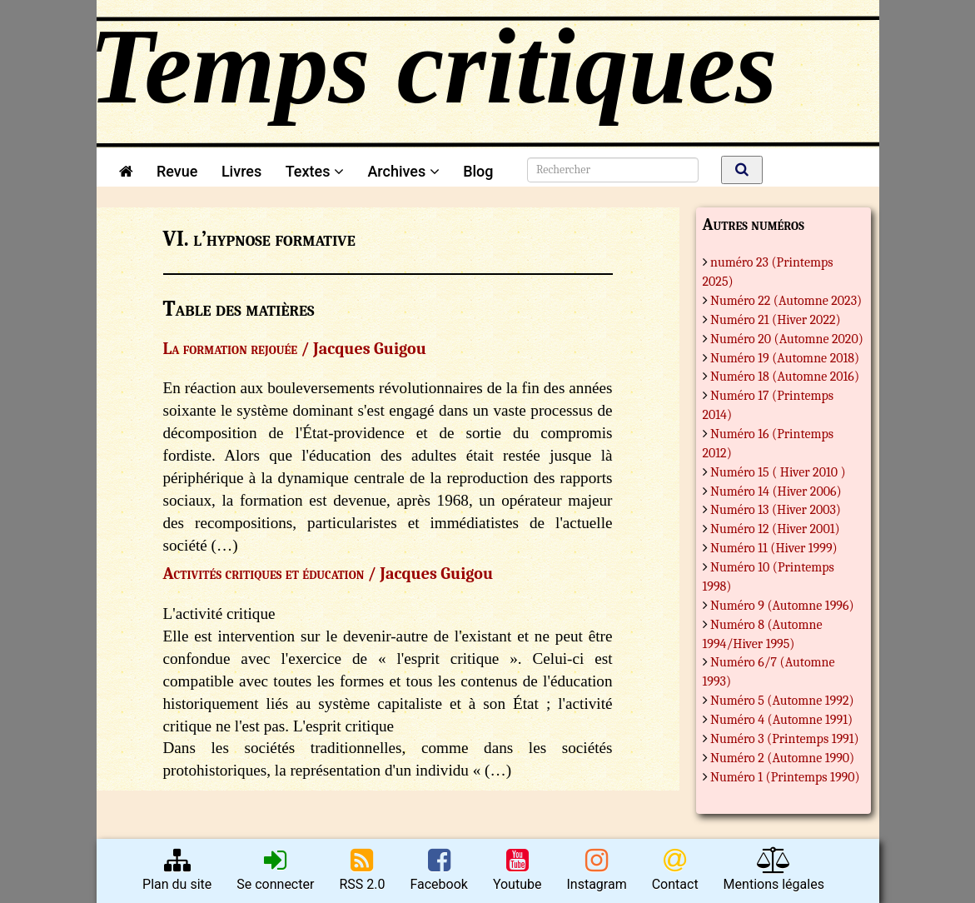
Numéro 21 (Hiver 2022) (775, 319)
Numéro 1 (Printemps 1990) (785, 777)
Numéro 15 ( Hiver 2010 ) (778, 472)
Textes (315, 171)
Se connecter (275, 869)
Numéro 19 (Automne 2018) (784, 358)
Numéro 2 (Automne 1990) (782, 758)
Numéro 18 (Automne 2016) (784, 376)
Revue (177, 171)
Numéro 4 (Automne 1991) (781, 719)
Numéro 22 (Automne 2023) (786, 300)
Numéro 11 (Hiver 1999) (774, 548)
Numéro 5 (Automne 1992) (782, 700)
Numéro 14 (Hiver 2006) (776, 491)
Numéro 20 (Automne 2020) (786, 339)
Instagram (596, 869)
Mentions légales (774, 869)
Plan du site (176, 869)
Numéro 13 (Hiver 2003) (775, 509)
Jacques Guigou (369, 348)
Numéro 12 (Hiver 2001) (775, 528)
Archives (403, 171)
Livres (241, 171)
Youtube (517, 869)
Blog (481, 171)
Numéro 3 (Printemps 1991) (784, 738)
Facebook (438, 869)
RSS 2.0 (362, 869)
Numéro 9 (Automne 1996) (782, 605)
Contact (675, 869)
